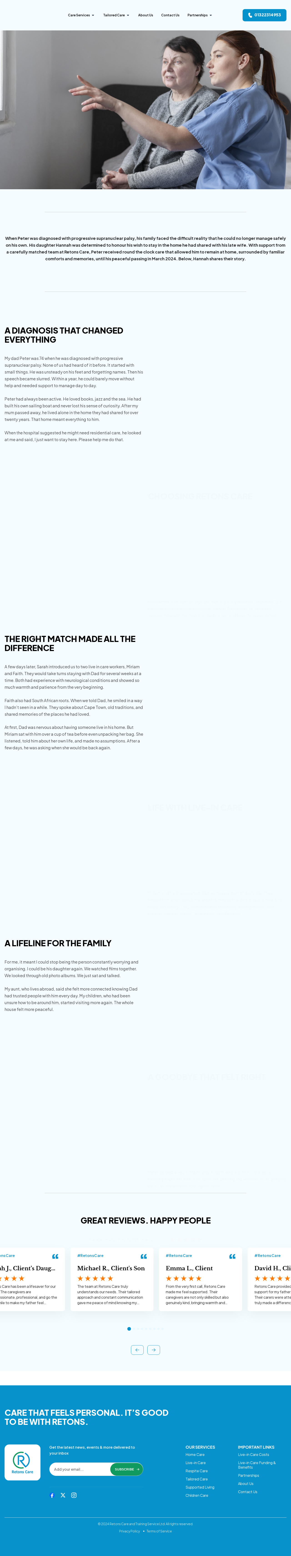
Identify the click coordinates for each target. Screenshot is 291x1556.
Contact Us (247, 1489)
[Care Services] (81, 15)
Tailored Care (197, 1474)
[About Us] (145, 15)
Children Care (197, 1494)
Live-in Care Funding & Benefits (257, 1456)
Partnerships (248, 1469)
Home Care (195, 1444)
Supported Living (200, 1484)
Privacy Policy (129, 1531)
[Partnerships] (200, 15)
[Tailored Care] (116, 15)
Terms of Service (159, 1531)
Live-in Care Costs (253, 1444)
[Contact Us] (170, 15)
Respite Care (197, 1464)
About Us (245, 1479)
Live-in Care (196, 1454)
